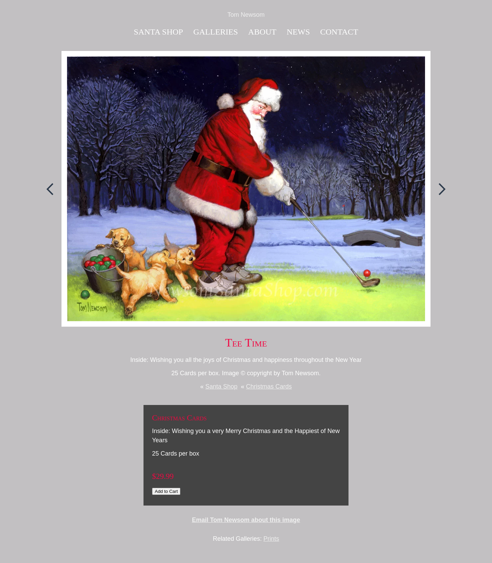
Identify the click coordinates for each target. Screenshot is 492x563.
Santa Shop (158, 31)
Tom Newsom (245, 14)
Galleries (215, 31)
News (298, 31)
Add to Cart (166, 491)
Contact (339, 31)
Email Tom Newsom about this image (246, 519)
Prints (271, 538)
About (262, 31)
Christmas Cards (269, 386)
